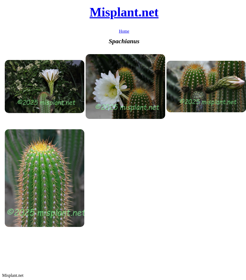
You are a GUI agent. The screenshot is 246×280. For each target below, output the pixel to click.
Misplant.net (124, 12)
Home (124, 31)
